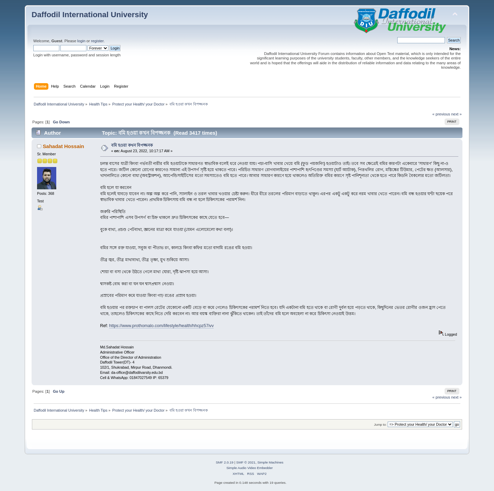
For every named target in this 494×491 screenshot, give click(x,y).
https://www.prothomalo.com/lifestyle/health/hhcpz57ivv (161, 325)
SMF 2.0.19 (225, 462)
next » (456, 114)
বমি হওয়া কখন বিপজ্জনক (132, 145)
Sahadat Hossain (63, 146)
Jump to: (380, 424)
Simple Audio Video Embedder (249, 468)
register (97, 41)
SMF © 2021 (246, 462)
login (81, 41)
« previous (441, 114)
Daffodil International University (90, 14)
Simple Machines (270, 462)
